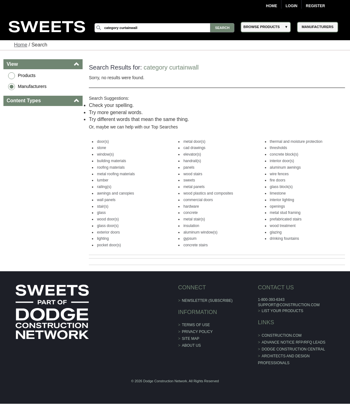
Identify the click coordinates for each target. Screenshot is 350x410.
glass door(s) (107, 226)
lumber (102, 180)
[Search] (164, 27)
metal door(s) (194, 141)
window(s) (105, 154)
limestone (278, 193)
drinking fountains (284, 238)
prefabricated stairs (286, 219)
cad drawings (194, 148)
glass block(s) (281, 187)
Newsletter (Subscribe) (207, 300)
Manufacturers (32, 86)
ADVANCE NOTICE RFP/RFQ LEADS (293, 342)
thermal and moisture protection (296, 141)
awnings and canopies (115, 193)
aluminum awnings (285, 167)
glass (101, 212)
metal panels (193, 187)
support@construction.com (288, 305)
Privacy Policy (197, 332)
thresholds (278, 148)
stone (101, 148)
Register (315, 6)
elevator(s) (192, 154)
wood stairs (192, 174)
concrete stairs (195, 245)
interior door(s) (282, 161)
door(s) (103, 141)
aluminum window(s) (200, 232)
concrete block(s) (284, 154)
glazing (276, 232)
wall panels (106, 200)
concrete (190, 212)
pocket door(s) (109, 245)
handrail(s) (192, 161)
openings (277, 206)
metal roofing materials (116, 174)
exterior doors (108, 232)
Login (291, 6)
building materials (111, 161)
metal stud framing (285, 212)
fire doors (277, 180)
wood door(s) (108, 219)
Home (271, 6)
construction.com (282, 335)
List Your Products (283, 311)
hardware (191, 206)
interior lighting (282, 200)
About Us (191, 345)
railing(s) (104, 187)
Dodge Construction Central (293, 349)
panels (188, 167)
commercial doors (198, 200)
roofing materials (111, 167)
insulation (191, 226)
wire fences (279, 174)
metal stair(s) (194, 219)
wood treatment (283, 226)
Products (27, 75)
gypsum (189, 238)
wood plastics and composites (208, 193)
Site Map (190, 338)
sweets (189, 180)
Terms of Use (196, 325)
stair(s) (102, 206)
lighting (103, 238)
